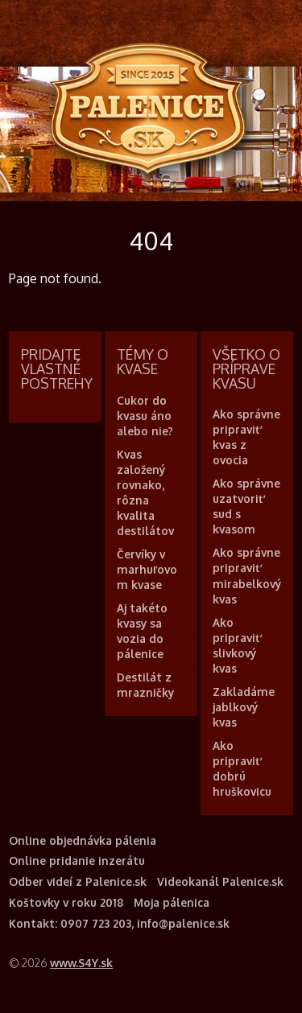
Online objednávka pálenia (82, 840)
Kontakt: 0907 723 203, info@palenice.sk (119, 923)
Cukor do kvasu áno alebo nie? (145, 415)
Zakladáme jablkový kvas (244, 707)
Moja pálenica (171, 902)
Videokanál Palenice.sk (220, 881)
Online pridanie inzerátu (77, 860)
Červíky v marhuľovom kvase (147, 569)
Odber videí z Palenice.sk (78, 881)
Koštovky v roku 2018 (66, 902)
